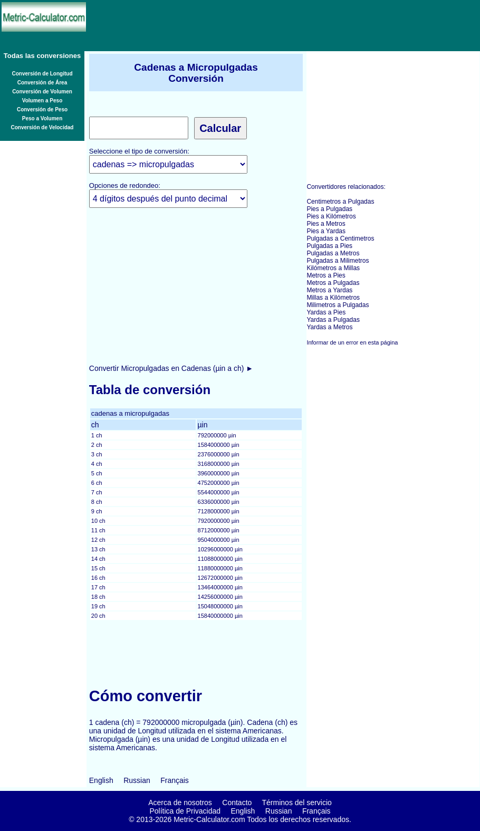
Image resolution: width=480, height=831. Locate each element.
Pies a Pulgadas (329, 209)
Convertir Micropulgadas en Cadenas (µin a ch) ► (171, 368)
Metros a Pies (325, 275)
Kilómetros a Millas (333, 268)
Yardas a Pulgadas (333, 319)
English (101, 780)
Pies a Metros (325, 223)
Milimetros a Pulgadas (337, 305)
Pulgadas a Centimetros (340, 238)
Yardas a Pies (325, 312)
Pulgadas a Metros (332, 253)
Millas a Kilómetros (333, 297)
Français (174, 780)
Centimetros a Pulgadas (340, 201)
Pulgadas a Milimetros (337, 260)
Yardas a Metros (329, 327)
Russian (136, 780)
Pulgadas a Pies (329, 246)
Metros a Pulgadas (332, 282)
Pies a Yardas (325, 231)
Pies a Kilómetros (331, 216)
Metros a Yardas (329, 290)
